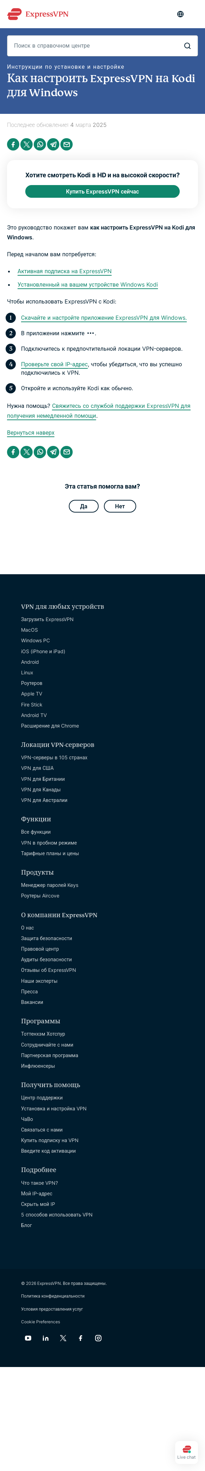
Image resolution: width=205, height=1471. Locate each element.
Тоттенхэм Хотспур (43, 1034)
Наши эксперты (39, 981)
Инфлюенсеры (38, 1066)
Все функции (36, 832)
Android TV (34, 715)
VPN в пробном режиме (49, 843)
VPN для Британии (43, 779)
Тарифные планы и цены (50, 853)
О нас (27, 928)
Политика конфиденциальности (53, 1296)
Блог (26, 1225)
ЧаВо (27, 1119)
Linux (27, 672)
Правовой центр (40, 949)
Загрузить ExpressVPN (47, 619)
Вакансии (32, 1002)
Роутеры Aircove (40, 896)
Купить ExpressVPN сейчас (102, 191)
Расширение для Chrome (50, 726)
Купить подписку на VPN (50, 1140)
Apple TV (31, 694)
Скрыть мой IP (38, 1204)
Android (30, 662)
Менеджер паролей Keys (50, 885)
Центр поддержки (42, 1098)
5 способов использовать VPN (57, 1215)
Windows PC (35, 640)
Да (83, 506)
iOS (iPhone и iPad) (43, 651)
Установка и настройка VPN (54, 1108)
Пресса (29, 991)
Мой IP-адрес (36, 1193)
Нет (120, 506)
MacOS (29, 630)
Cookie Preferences (40, 1321)
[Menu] (194, 14)
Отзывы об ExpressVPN (48, 970)
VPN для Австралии (44, 800)
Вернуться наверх (30, 432)
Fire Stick (31, 704)
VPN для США (37, 768)
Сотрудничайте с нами (47, 1045)
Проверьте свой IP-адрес (54, 364)
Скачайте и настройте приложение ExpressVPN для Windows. (104, 317)
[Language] (180, 14)
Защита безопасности (46, 938)
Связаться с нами (41, 1130)
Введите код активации (48, 1151)
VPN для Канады (41, 789)
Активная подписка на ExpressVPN (65, 271)
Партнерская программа (49, 1055)
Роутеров (31, 683)
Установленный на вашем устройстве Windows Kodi (88, 284)
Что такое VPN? (39, 1183)
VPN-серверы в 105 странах (54, 757)
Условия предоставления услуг (52, 1309)
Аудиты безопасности (46, 959)
